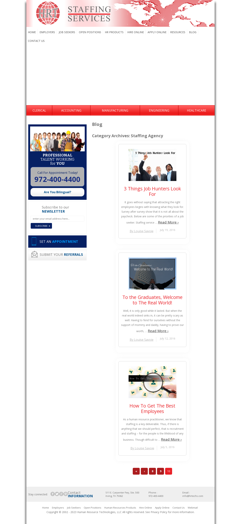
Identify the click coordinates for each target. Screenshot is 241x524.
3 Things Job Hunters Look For (152, 191)
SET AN (59, 241)
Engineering (159, 110)
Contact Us (36, 41)
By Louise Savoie (141, 231)
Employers (47, 32)
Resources (177, 32)
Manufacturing (115, 110)
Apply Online (157, 32)
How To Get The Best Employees (152, 408)
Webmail (193, 507)
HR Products (114, 32)
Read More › (168, 222)
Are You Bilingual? (57, 192)
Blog (192, 32)
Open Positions (90, 32)
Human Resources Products (120, 507)
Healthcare (196, 110)
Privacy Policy (159, 512)
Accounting (71, 110)
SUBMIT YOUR (61, 254)
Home (32, 32)
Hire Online (135, 32)
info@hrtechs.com (192, 496)
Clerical (39, 110)
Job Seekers (67, 32)
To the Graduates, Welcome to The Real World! (152, 299)
